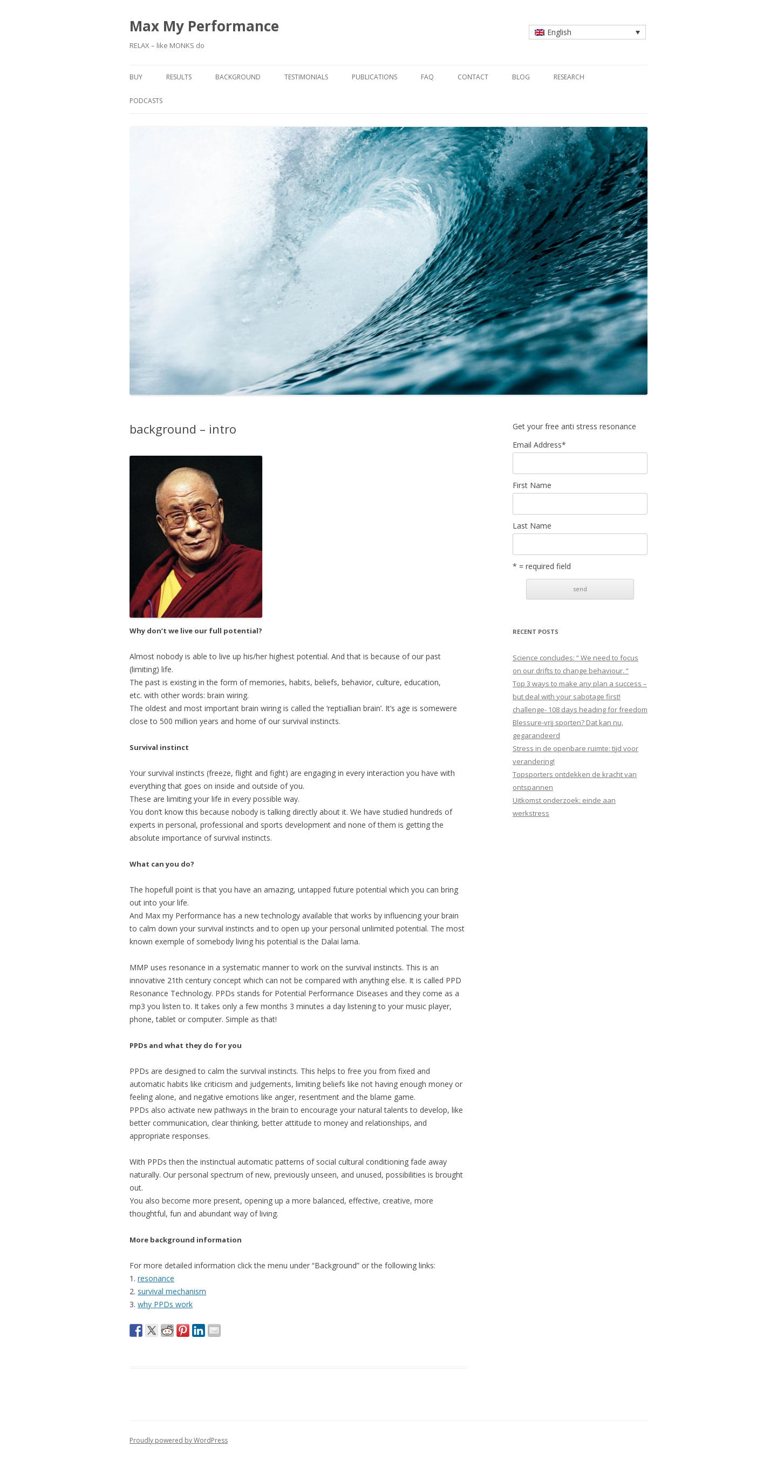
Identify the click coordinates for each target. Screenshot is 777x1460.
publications (374, 77)
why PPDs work (165, 1304)
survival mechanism (172, 1291)
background (238, 77)
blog (521, 77)
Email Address (539, 445)
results (179, 77)
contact (473, 77)
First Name (532, 485)
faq (427, 77)
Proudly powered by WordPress (179, 1440)
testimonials (306, 77)
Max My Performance (204, 26)
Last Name (532, 526)
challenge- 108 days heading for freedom (580, 709)
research (569, 77)
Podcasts (146, 100)
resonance (156, 1278)
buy (136, 77)
